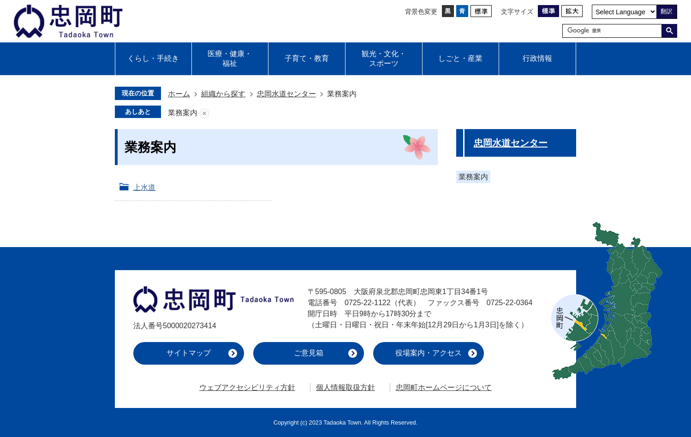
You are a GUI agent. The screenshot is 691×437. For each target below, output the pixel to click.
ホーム (179, 94)
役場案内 (428, 353)
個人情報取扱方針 (345, 387)
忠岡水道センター (286, 94)
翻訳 (667, 11)
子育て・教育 (307, 58)
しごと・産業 (460, 58)
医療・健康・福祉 (230, 58)
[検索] (614, 30)
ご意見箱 (308, 353)
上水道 (144, 187)
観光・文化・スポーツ (384, 58)
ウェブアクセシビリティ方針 (247, 387)
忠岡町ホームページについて (444, 387)
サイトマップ (189, 353)
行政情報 (537, 58)
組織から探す (223, 94)
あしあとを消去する (204, 113)
